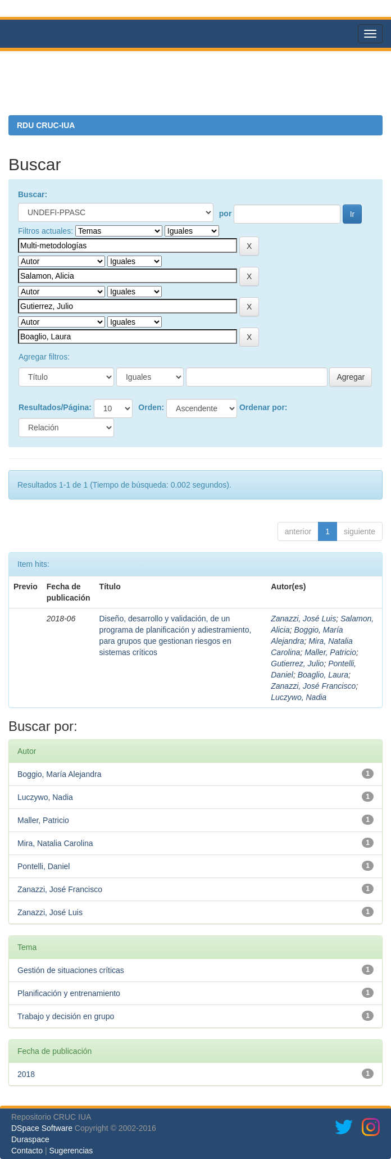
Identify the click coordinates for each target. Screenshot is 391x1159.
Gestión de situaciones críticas (70, 970)
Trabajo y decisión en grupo (65, 1016)
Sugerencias (71, 1150)
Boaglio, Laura (323, 674)
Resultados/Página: (55, 407)
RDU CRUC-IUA (46, 125)
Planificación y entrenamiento (68, 993)
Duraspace (30, 1139)
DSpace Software (41, 1128)
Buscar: (32, 194)
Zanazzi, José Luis (303, 618)
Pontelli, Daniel (43, 866)
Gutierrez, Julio (297, 663)
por (225, 213)
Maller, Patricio (330, 652)
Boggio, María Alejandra (59, 774)
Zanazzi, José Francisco (313, 685)
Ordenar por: (263, 407)
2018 (26, 1074)
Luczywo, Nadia (298, 697)
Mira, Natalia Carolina (55, 843)
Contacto (27, 1150)
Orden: (151, 407)
